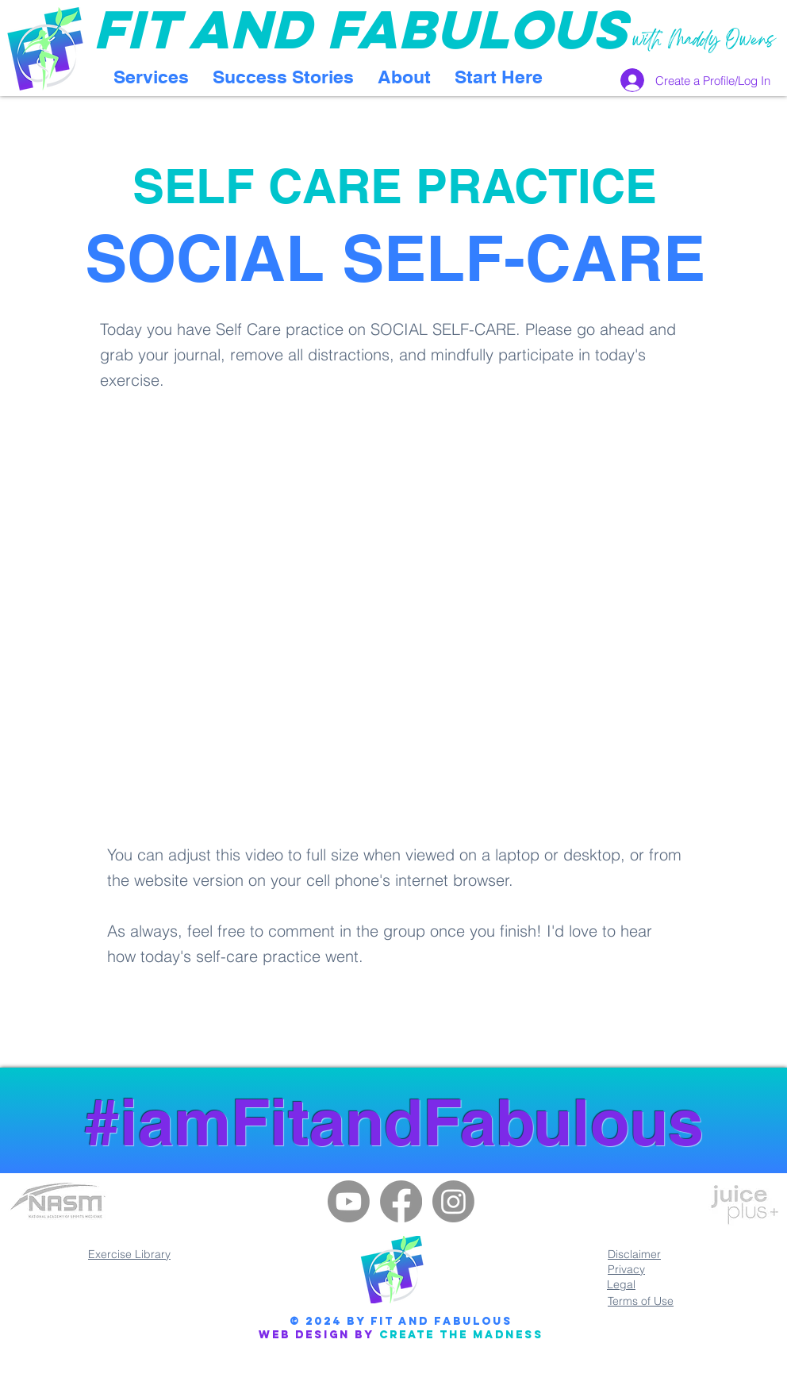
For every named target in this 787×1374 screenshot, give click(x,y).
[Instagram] (453, 1201)
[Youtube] (349, 1201)
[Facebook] (401, 1201)
